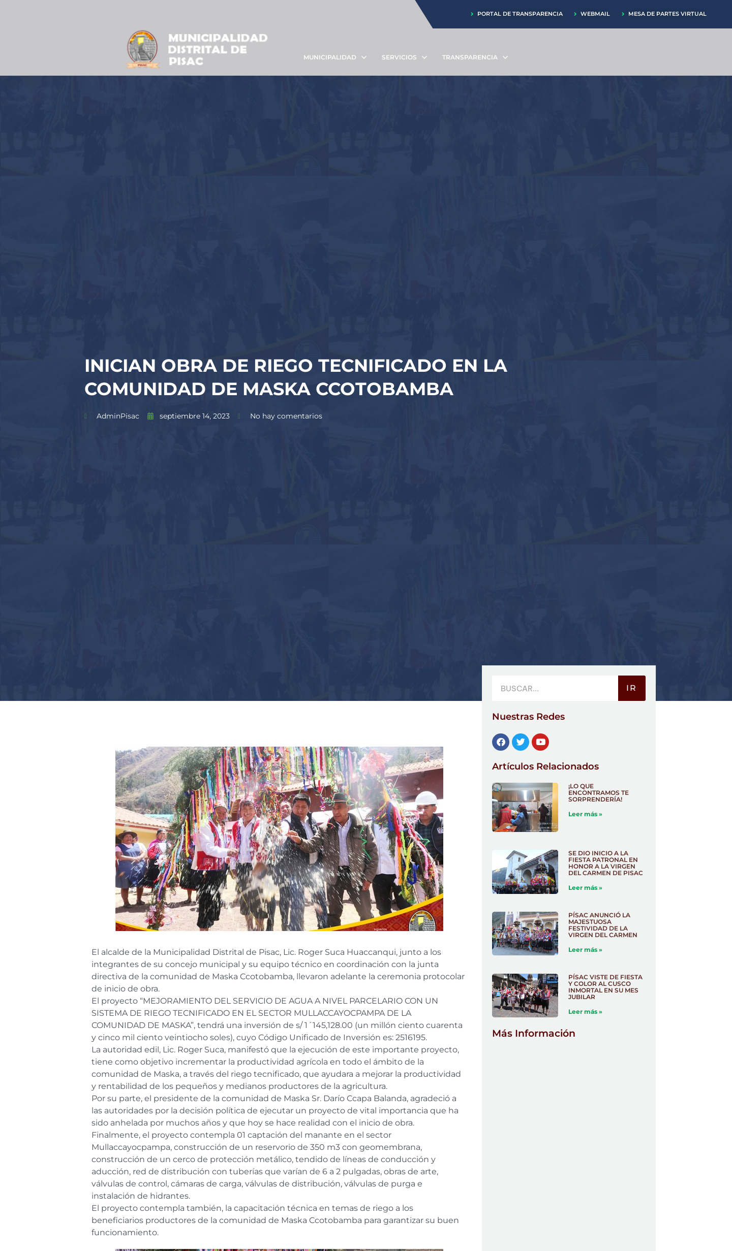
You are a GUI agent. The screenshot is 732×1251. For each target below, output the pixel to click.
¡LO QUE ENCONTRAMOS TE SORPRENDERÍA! (598, 792)
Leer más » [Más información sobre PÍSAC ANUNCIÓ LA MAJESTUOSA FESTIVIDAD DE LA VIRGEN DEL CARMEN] (585, 950)
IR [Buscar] (631, 688)
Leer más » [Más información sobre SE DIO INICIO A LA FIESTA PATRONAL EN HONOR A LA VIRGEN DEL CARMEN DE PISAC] (585, 888)
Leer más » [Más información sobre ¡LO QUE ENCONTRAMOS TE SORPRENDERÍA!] (585, 814)
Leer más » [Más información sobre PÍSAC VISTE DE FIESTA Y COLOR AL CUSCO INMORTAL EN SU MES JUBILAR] (585, 1012)
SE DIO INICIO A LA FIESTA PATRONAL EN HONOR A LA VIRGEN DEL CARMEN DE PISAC (605, 863)
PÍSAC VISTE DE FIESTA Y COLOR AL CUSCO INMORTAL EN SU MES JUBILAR (605, 987)
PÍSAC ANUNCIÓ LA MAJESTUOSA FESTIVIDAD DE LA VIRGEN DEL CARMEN (602, 925)
